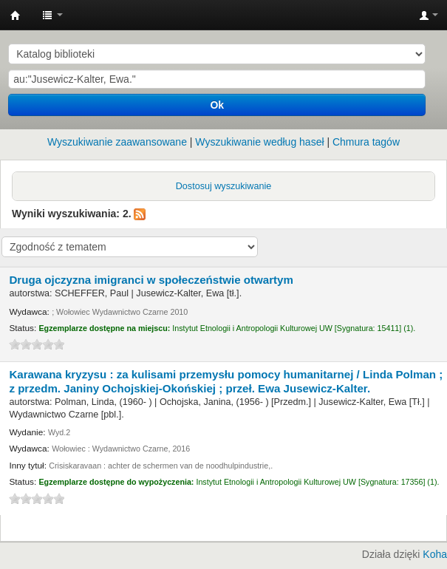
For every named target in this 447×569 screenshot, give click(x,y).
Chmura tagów (366, 142)
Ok (217, 105)
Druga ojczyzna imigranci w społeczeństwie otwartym (151, 279)
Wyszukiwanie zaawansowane (117, 142)
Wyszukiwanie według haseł (259, 142)
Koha (435, 554)
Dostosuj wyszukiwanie (224, 186)
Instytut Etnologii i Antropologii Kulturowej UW (15, 15)
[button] (52, 15)
